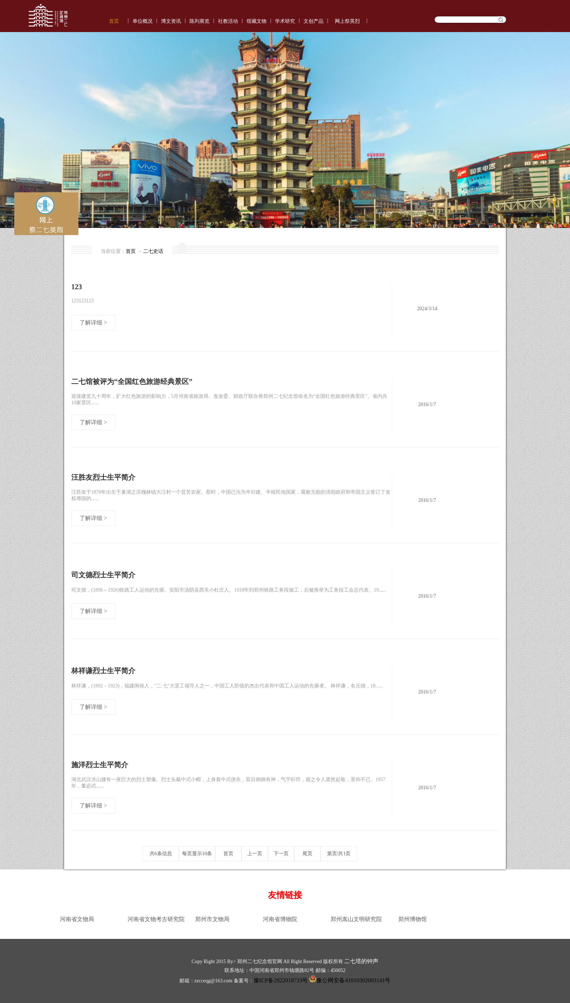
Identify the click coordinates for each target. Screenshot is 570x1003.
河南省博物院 (280, 919)
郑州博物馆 (412, 919)
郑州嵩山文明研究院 (356, 919)
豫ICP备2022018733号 (281, 980)
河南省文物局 (77, 919)
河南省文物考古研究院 (156, 919)
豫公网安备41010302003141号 (349, 980)
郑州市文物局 (212, 919)
